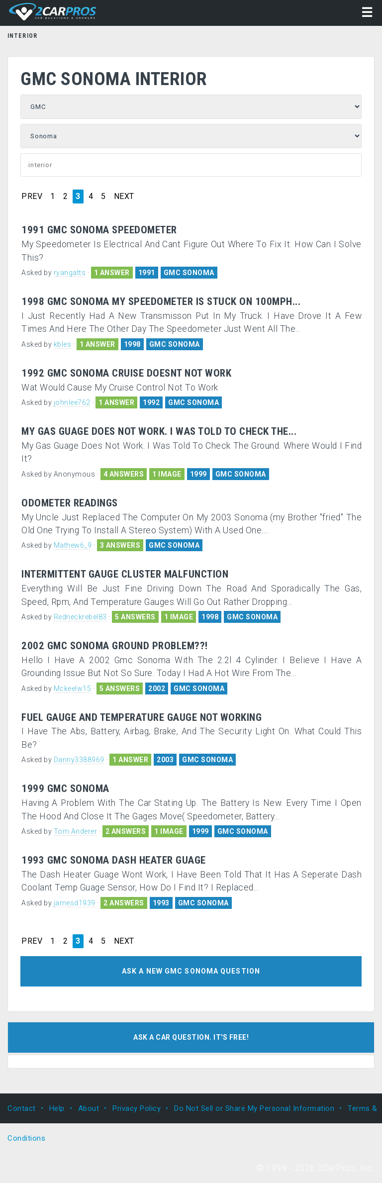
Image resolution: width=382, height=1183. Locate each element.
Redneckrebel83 (80, 617)
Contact (21, 1108)
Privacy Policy (136, 1108)
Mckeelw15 (73, 688)
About (88, 1108)
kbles (63, 344)
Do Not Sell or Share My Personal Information (254, 1108)
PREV (31, 196)
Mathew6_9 (73, 545)
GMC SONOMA (189, 273)
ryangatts (70, 273)
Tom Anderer (75, 831)
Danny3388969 (79, 760)
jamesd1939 (75, 903)
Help (57, 1108)
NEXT (124, 196)
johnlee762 (72, 402)
